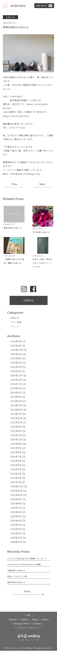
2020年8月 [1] (17, 503)
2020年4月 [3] (18, 520)
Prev (14, 184)
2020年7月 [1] (17, 507)
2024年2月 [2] (18, 401)
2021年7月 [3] (17, 456)
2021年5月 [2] (17, 465)
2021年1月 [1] (17, 482)
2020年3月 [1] (17, 524)
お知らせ (14, 317)
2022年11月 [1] (18, 422)
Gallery (24, 619)
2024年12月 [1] (18, 375)
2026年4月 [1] (17, 341)
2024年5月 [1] (17, 392)
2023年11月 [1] (18, 405)
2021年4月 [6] (17, 469)
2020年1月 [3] (17, 533)
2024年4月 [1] (17, 396)
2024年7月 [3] (18, 384)
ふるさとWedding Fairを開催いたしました (27, 558)
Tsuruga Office (21, 624)
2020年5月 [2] (18, 516)
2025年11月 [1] (18, 354)
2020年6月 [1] (17, 512)
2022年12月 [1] (18, 418)
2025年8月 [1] (17, 358)
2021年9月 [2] (17, 448)
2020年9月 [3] (18, 499)
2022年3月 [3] (18, 435)
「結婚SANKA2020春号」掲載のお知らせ (14, 261)
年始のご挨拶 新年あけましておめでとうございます (42, 263)
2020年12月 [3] (18, 486)
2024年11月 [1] (18, 379)
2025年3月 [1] (17, 366)
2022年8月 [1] (17, 426)
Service (13, 619)
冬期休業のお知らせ (16, 570)
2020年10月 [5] (18, 494)
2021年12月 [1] (18, 439)
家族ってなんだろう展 (17, 576)
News (35, 619)
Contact (37, 624)
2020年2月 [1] (17, 529)
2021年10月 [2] (18, 443)
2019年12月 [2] (18, 537)
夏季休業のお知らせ (12, 228)
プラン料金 (16, 322)
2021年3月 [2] (17, 473)
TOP (28, 615)
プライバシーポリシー (28, 628)
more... (28, 592)
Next (42, 184)
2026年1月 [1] (17, 345)
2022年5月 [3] (18, 430)
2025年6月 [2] (18, 362)
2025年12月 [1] (18, 349)
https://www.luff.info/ (16, 116)
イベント (14, 326)
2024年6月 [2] (18, 388)
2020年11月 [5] (18, 490)
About (45, 619)
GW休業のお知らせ (41, 232)
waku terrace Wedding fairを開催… (25, 564)
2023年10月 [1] (18, 409)
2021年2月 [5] (17, 477)
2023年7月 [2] (18, 413)
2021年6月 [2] (17, 460)
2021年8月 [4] (17, 452)
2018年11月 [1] (18, 541)
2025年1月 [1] (17, 371)
